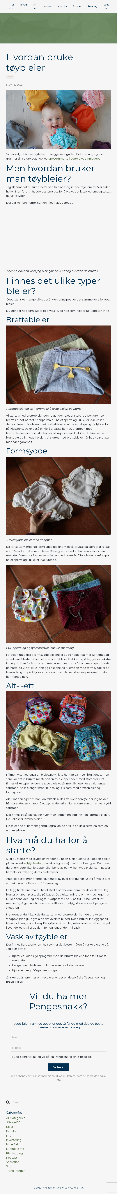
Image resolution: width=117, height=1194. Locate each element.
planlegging (14, 1153)
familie (10, 77)
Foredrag (93, 6)
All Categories (15, 1118)
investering (13, 1140)
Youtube (62, 6)
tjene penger (15, 1170)
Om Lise (35, 6)
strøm (10, 1166)
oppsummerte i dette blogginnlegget (74, 158)
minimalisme (15, 1149)
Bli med (11, 6)
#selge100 (13, 1122)
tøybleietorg (35, 863)
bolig (9, 1127)
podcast (11, 1157)
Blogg (23, 4)
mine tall (12, 1144)
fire (8, 1135)
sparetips (12, 1162)
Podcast (77, 6)
